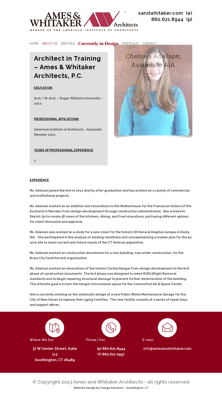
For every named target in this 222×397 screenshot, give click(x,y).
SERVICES (68, 43)
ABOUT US (49, 43)
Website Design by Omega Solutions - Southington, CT (111, 387)
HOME (34, 43)
